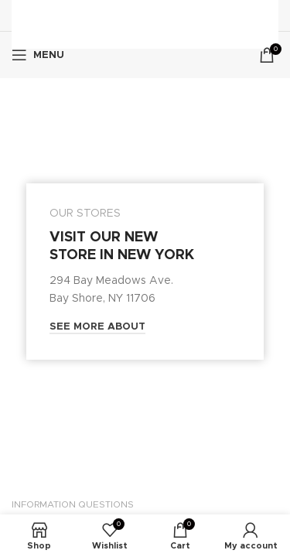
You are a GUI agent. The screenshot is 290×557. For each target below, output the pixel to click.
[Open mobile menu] (38, 54)
